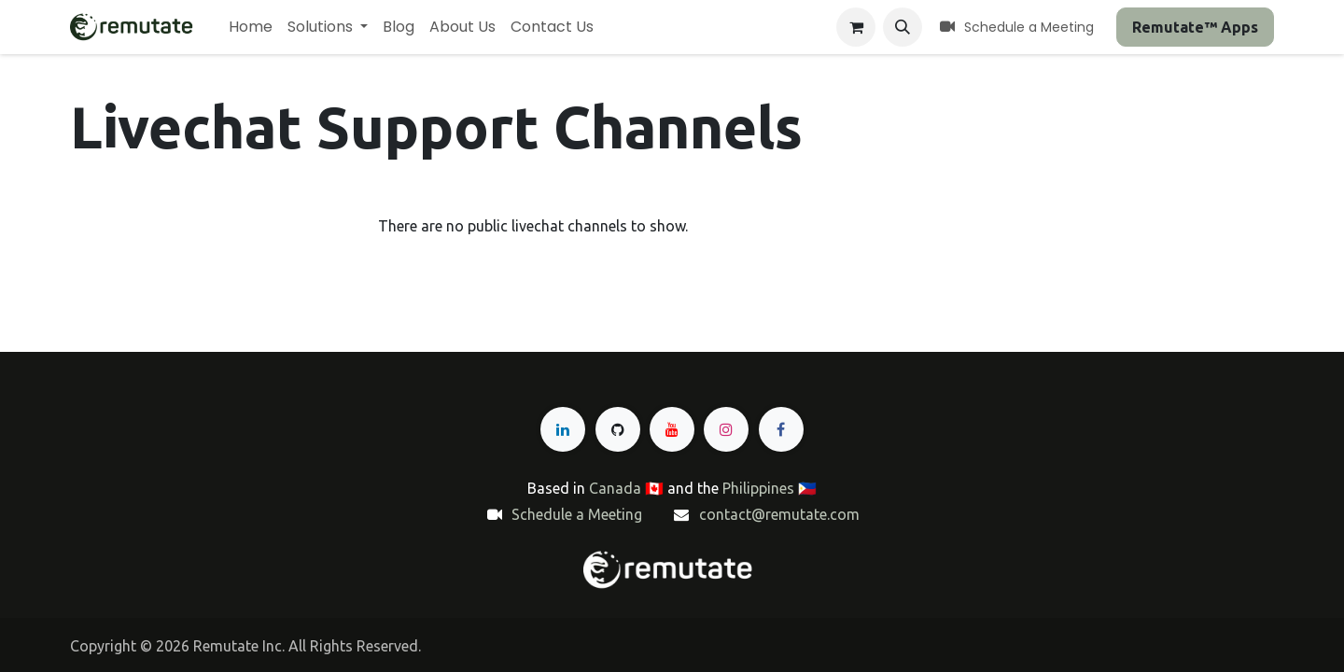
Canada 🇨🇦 (626, 488)
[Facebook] (781, 429)
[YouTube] (672, 429)
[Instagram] (726, 429)
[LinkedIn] (562, 429)
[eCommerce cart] (855, 27)
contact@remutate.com (779, 514)
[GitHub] (617, 429)
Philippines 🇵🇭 (769, 488)
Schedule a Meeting (576, 514)
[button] (902, 27)
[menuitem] (250, 27)
